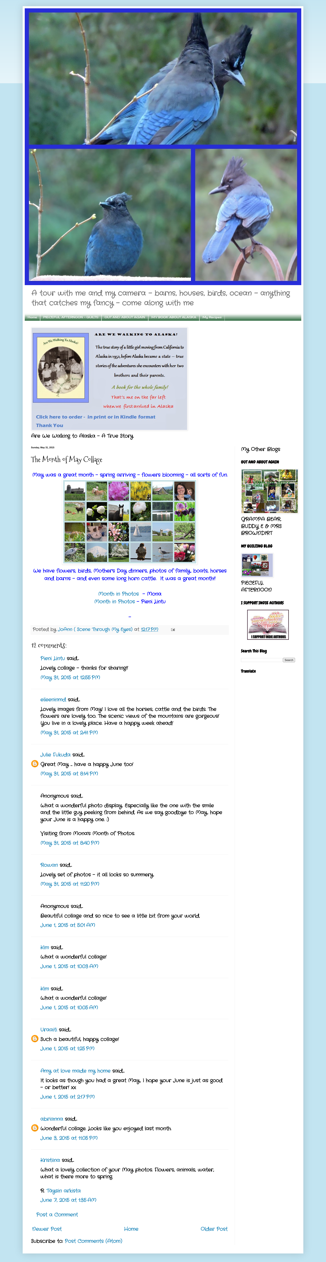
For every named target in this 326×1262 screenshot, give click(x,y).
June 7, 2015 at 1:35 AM (68, 1200)
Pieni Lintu (52, 658)
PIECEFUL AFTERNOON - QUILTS (70, 317)
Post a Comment (57, 1215)
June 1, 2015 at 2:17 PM (67, 1097)
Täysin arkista (63, 1191)
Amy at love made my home (75, 1071)
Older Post (214, 1229)
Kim (44, 947)
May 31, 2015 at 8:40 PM (69, 843)
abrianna (51, 1119)
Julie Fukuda (55, 755)
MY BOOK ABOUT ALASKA (173, 317)
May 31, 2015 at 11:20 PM (69, 884)
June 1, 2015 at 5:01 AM (67, 925)
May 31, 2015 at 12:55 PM (70, 677)
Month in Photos (119, 594)
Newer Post (47, 1229)
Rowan (49, 865)
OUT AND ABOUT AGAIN (125, 317)
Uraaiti (48, 1029)
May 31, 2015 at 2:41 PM (69, 733)
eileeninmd (53, 699)
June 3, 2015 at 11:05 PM (69, 1138)
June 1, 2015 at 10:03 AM (69, 966)
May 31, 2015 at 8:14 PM (69, 774)
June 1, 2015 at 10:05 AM (69, 1007)
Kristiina (50, 1160)
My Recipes (212, 317)
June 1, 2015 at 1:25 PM (67, 1048)
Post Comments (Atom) (93, 1241)
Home (32, 317)
